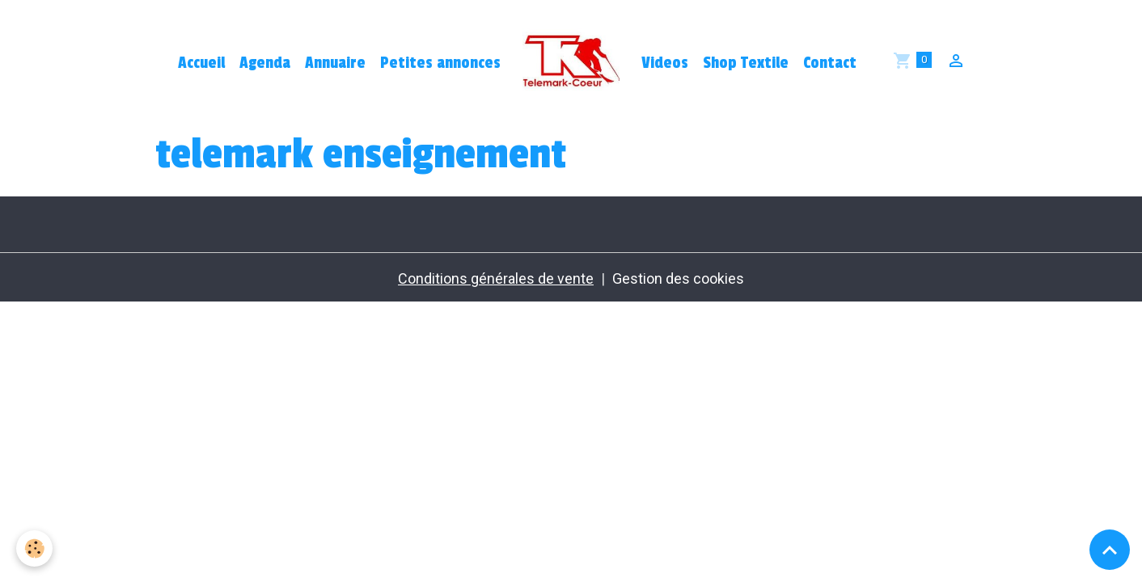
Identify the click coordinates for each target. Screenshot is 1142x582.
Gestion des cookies (678, 278)
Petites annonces (440, 63)
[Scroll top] (1109, 549)
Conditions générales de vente (496, 278)
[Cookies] (34, 548)
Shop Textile (746, 63)
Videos (664, 63)
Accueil (201, 63)
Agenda (264, 63)
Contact (829, 63)
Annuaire (335, 63)
